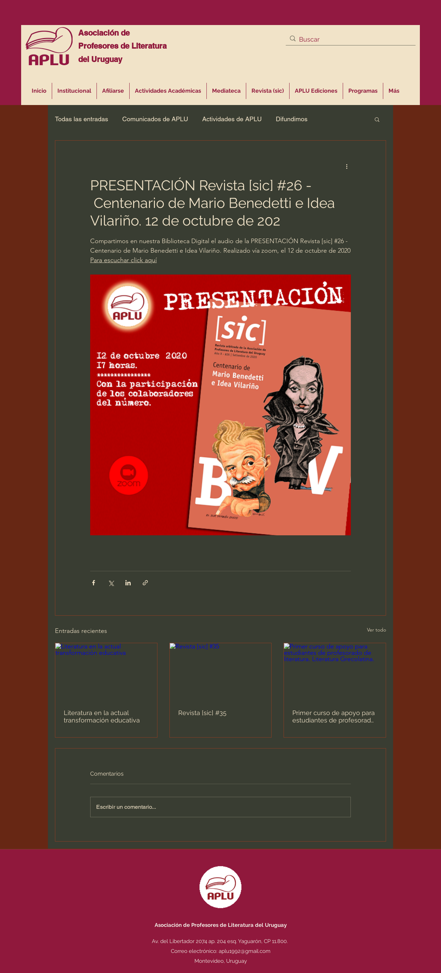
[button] (168, 91)
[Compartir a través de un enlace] (145, 582)
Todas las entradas (81, 119)
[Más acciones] (346, 166)
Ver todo (376, 630)
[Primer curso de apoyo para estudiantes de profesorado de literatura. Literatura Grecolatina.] (335, 671)
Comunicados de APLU (155, 119)
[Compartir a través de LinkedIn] (128, 582)
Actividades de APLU (232, 119)
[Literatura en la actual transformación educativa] (106, 671)
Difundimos (292, 119)
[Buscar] (350, 39)
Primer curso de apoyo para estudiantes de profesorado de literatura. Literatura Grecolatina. (333, 716)
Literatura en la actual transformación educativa (102, 716)
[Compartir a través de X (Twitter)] (110, 582)
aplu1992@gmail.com (245, 951)
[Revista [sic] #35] (221, 671)
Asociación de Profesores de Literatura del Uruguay (122, 46)
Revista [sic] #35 (202, 712)
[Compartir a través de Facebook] (93, 582)
